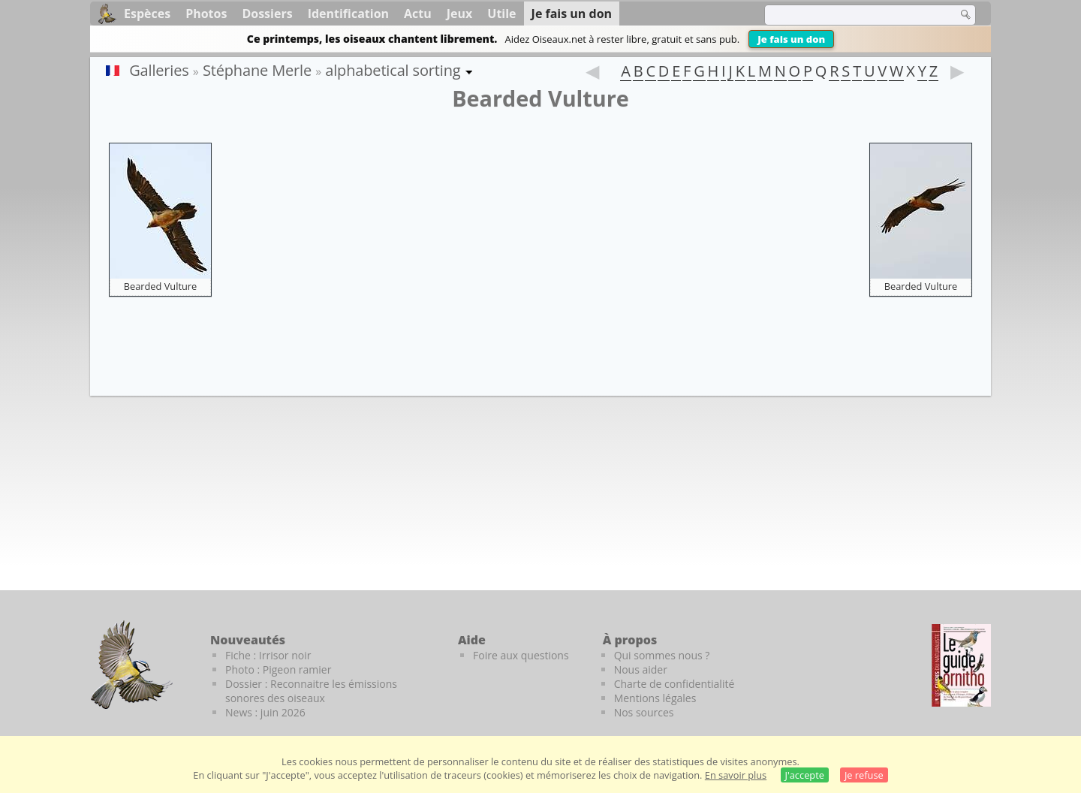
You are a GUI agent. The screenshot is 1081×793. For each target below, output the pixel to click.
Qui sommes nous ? (662, 655)
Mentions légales (655, 698)
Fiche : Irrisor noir (268, 655)
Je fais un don (791, 39)
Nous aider (640, 669)
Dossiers (267, 13)
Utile (501, 13)
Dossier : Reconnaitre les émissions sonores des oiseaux (311, 691)
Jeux (460, 13)
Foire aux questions (521, 655)
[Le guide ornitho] (961, 665)
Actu (418, 13)
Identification (348, 13)
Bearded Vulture (160, 286)
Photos (206, 13)
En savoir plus (735, 775)
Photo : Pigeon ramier (278, 669)
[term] (851, 15)
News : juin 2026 (265, 712)
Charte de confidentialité (674, 684)
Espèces (147, 13)
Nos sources (644, 712)
